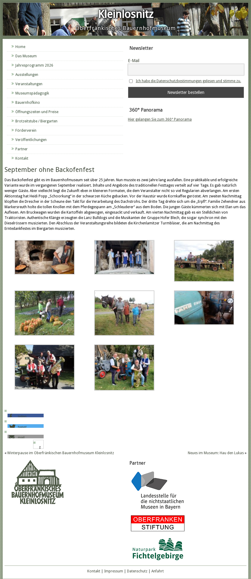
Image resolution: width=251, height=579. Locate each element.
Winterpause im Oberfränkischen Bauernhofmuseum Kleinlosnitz (60, 453)
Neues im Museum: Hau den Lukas (216, 453)
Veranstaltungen (28, 84)
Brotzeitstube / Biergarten (36, 121)
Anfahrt (157, 571)
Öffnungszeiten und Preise (36, 112)
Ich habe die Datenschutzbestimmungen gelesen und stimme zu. (188, 81)
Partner (21, 149)
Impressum (113, 571)
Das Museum (26, 56)
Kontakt (21, 158)
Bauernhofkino (27, 102)
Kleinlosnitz (125, 14)
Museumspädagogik (32, 93)
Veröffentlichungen (31, 140)
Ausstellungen (26, 75)
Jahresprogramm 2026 (34, 65)
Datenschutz (137, 571)
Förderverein (25, 130)
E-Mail (133, 60)
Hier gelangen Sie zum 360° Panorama (160, 119)
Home (20, 47)
